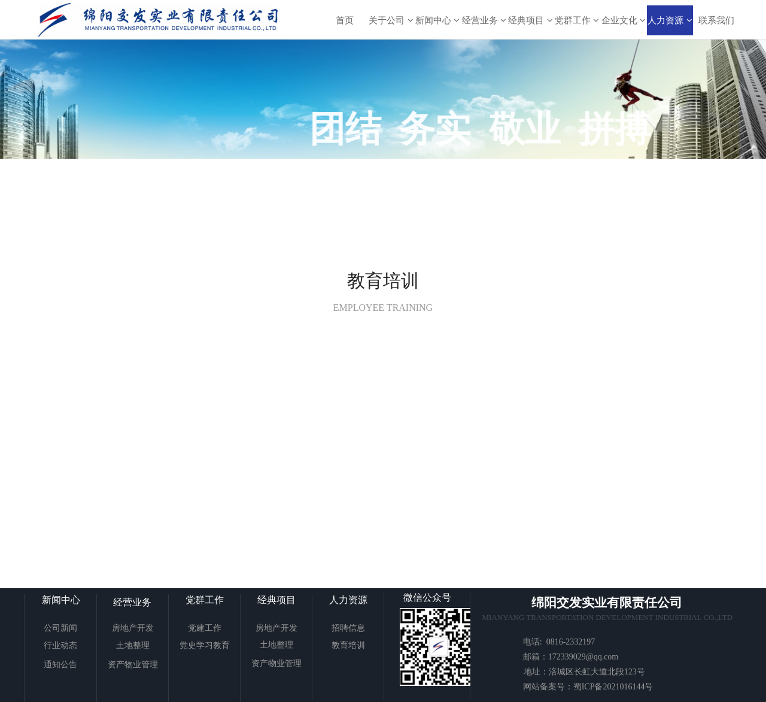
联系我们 (716, 20)
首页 (345, 20)
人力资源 (670, 20)
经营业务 (484, 20)
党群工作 (577, 20)
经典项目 (530, 20)
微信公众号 (427, 597)
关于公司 (391, 20)
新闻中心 (437, 20)
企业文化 (623, 20)
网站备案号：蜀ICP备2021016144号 (588, 686)
